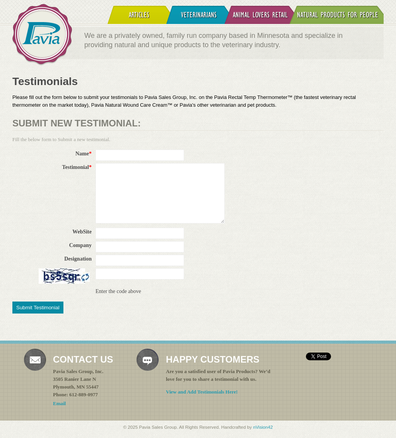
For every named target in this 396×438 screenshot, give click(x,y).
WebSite (82, 232)
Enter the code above (118, 291)
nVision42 (263, 426)
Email (59, 403)
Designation (78, 259)
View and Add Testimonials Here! (202, 392)
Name (83, 154)
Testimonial (77, 167)
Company (80, 245)
